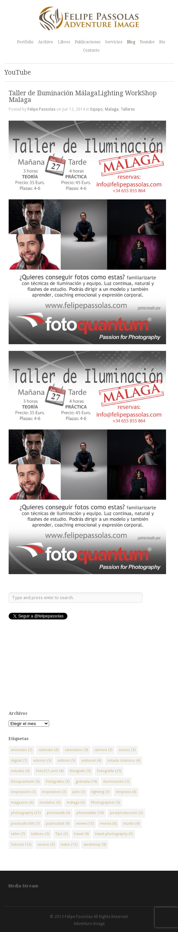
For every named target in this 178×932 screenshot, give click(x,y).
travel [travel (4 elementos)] (81, 834)
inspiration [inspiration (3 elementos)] (54, 792)
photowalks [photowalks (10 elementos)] (90, 813)
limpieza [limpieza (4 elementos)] (126, 792)
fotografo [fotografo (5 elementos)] (80, 771)
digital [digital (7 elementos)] (19, 760)
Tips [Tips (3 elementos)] (61, 834)
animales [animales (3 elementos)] (21, 750)
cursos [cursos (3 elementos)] (127, 750)
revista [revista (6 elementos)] (108, 823)
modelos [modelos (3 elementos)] (50, 802)
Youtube (147, 42)
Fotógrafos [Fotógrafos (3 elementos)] (57, 781)
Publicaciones (87, 42)
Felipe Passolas (41, 109)
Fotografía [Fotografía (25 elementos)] (109, 771)
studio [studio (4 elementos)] (131, 823)
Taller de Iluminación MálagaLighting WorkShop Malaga (83, 96)
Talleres (128, 109)
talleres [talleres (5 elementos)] (40, 834)
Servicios (113, 42)
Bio (162, 42)
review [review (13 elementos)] (85, 823)
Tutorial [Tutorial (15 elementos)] (21, 844)
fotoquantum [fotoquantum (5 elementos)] (25, 781)
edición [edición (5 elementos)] (42, 760)
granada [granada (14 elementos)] (86, 781)
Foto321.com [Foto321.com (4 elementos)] (49, 771)
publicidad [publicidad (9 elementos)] (57, 823)
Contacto (91, 50)
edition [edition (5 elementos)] (66, 760)
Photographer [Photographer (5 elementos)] (105, 802)
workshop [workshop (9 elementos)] (95, 844)
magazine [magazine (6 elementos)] (22, 802)
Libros (64, 42)
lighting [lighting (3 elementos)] (100, 792)
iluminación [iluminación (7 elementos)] (116, 781)
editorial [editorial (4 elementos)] (91, 760)
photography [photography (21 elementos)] (26, 813)
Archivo (45, 42)
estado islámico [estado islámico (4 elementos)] (123, 760)
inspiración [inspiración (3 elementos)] (23, 792)
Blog (131, 42)
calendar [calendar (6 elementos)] (48, 750)
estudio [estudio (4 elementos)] (20, 771)
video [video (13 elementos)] (69, 844)
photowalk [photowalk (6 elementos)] (58, 813)
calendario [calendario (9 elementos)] (76, 750)
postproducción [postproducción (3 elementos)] (126, 813)
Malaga (112, 109)
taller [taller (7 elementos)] (18, 834)
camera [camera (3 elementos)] (103, 750)
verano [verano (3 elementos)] (46, 844)
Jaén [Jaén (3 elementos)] (78, 792)
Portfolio (25, 42)
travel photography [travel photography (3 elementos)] (114, 834)
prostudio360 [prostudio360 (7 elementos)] (25, 823)
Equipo (96, 109)
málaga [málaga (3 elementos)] (76, 802)
